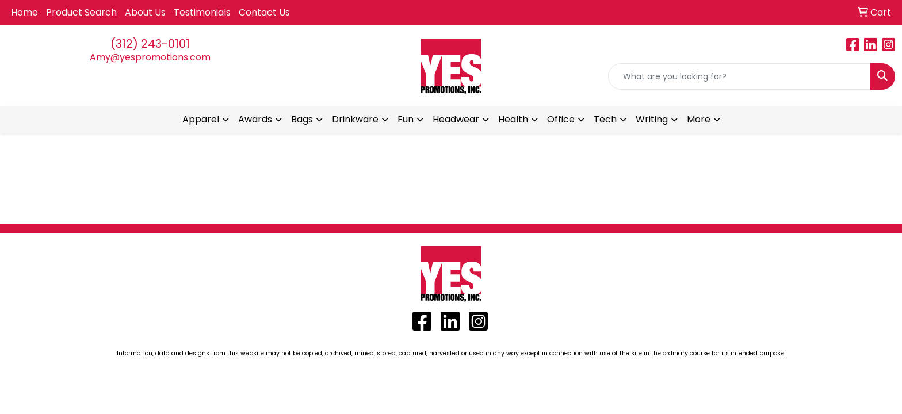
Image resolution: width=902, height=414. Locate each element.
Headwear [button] (456, 119)
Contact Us (264, 12)
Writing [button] (652, 119)
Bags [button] (302, 119)
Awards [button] (255, 119)
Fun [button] (406, 119)
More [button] (698, 119)
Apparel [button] (200, 119)
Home (24, 12)
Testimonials (202, 12)
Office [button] (561, 119)
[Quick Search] (739, 76)
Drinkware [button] (355, 119)
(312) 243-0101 (150, 44)
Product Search (81, 12)
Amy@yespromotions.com (150, 57)
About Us (145, 12)
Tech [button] (605, 119)
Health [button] (513, 119)
